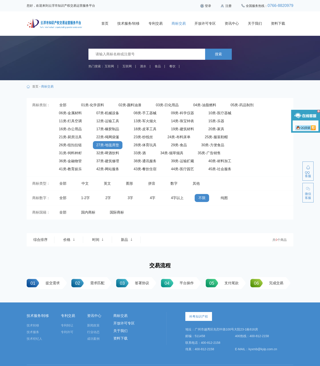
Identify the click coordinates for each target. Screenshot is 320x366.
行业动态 (93, 332)
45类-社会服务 (219, 169)
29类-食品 (179, 145)
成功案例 (93, 338)
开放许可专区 (205, 23)
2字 (108, 198)
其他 (196, 183)
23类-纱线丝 (143, 137)
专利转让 (67, 325)
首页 (104, 23)
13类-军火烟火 (145, 121)
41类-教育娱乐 (70, 169)
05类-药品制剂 (242, 105)
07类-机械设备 (107, 113)
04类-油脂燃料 (204, 105)
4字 (152, 198)
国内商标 (88, 212)
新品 (126, 240)
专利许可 (67, 332)
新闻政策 (93, 325)
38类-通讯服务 (145, 161)
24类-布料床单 (178, 137)
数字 (174, 183)
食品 (158, 66)
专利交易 (155, 23)
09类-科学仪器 (182, 113)
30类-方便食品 (212, 145)
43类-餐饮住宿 (145, 169)
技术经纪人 (34, 338)
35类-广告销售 (209, 153)
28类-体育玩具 (145, 145)
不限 (202, 198)
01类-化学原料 (92, 105)
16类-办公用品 (70, 129)
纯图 (224, 198)
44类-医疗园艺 (182, 169)
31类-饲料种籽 (70, 153)
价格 (69, 240)
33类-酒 (140, 153)
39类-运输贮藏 (182, 161)
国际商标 (117, 212)
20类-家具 (216, 129)
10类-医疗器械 (219, 113)
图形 (129, 183)
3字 (130, 198)
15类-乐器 (216, 121)
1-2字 (85, 198)
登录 (208, 6)
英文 (107, 183)
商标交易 (179, 23)
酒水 (143, 66)
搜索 (218, 54)
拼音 (151, 183)
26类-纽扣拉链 (70, 145)
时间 (98, 240)
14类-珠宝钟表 (182, 121)
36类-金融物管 (70, 161)
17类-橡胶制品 (107, 129)
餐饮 (172, 66)
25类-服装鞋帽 (216, 137)
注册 (228, 6)
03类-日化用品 (167, 105)
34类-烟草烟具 (171, 153)
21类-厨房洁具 (70, 137)
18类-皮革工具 (145, 129)
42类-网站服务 (107, 169)
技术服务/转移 (128, 23)
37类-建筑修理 (107, 161)
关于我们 (255, 23)
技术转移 (33, 325)
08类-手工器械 (145, 113)
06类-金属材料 (70, 113)
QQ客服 (308, 174)
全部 (62, 105)
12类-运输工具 (107, 121)
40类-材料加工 (219, 161)
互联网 (109, 66)
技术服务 (33, 332)
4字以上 (177, 198)
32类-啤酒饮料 (107, 153)
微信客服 (308, 196)
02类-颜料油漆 (129, 105)
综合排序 (40, 240)
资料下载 (278, 23)
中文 (85, 183)
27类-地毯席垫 (107, 145)
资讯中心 (232, 23)
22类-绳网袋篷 (107, 137)
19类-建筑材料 (182, 129)
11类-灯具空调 (70, 121)
